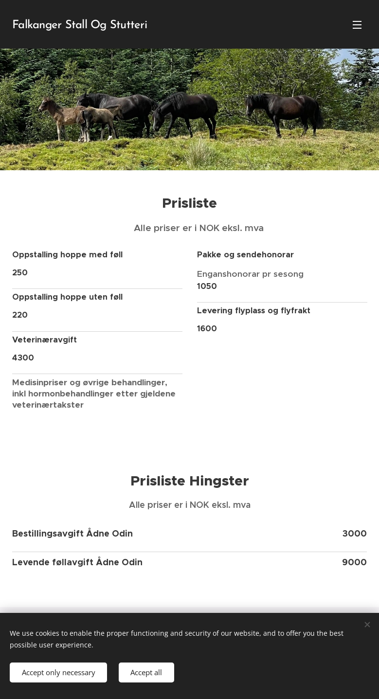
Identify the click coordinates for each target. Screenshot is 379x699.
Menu (357, 24)
